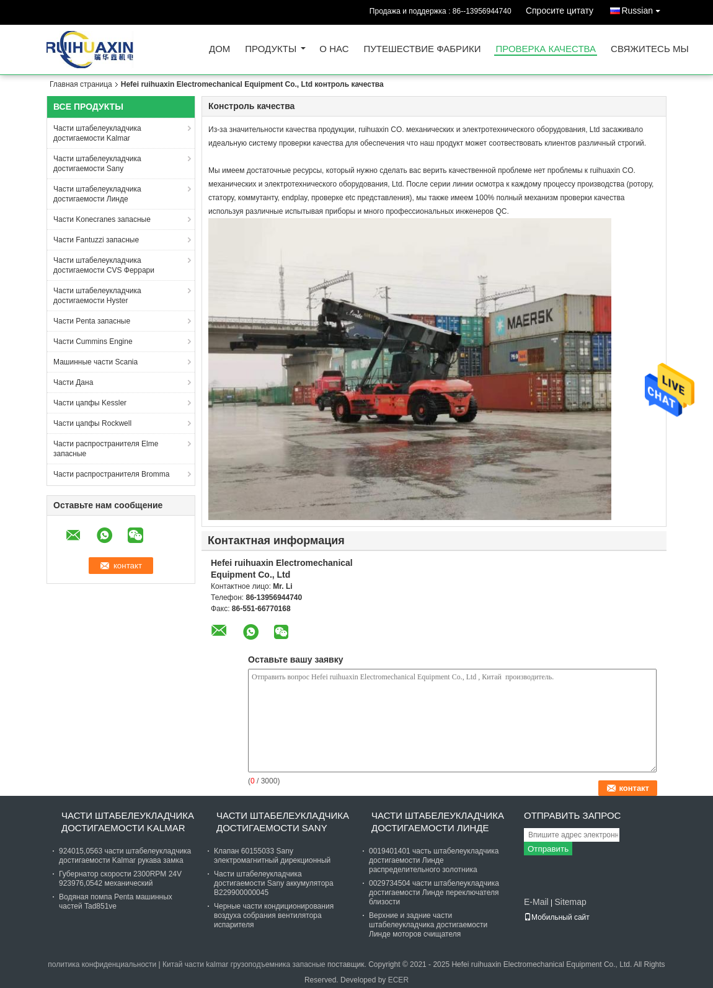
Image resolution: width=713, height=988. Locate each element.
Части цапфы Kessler (89, 403)
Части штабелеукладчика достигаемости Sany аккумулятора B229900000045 (274, 883)
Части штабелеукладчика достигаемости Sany (97, 163)
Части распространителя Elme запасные (105, 448)
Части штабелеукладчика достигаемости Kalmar (97, 133)
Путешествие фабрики (422, 49)
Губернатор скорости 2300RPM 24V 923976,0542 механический (120, 879)
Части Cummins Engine (93, 341)
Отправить (548, 848)
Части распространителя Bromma (111, 474)
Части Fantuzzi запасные (96, 240)
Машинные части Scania (95, 362)
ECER (398, 980)
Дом (219, 49)
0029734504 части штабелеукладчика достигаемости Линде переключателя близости (434, 892)
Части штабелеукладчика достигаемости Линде (97, 194)
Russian (643, 8)
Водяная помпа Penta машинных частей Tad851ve (115, 902)
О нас (333, 49)
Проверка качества (545, 49)
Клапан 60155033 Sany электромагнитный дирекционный (272, 856)
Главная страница (81, 84)
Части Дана (73, 382)
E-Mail (536, 902)
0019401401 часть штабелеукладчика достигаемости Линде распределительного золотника (434, 860)
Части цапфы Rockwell (92, 423)
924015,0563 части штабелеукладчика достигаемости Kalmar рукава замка (125, 856)
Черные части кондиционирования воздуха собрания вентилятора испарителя (274, 915)
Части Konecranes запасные (102, 219)
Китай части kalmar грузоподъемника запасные (244, 964)
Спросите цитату (559, 10)
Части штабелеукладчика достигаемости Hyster (97, 295)
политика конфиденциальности (102, 964)
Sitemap (570, 902)
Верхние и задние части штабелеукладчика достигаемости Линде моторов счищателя (428, 924)
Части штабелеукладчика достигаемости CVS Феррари (103, 265)
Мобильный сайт (557, 917)
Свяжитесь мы (650, 49)
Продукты (270, 49)
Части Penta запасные (91, 321)
